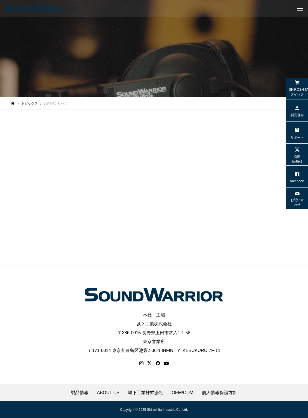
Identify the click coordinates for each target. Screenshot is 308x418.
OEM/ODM (182, 393)
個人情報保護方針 (219, 393)
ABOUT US (108, 393)
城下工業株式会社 (154, 323)
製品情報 (80, 393)
